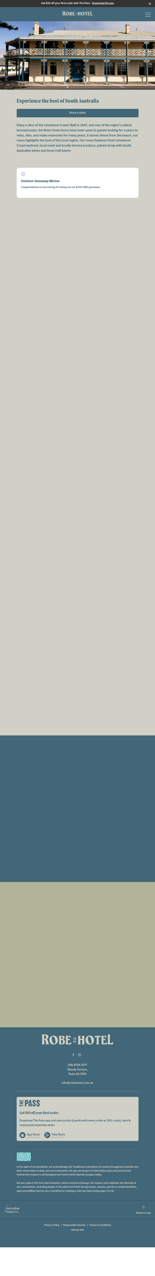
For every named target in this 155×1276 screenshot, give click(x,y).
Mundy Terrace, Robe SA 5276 (77, 1072)
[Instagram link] (79, 1054)
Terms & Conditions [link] (100, 1225)
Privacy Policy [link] (52, 1225)
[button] (148, 15)
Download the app (103, 3)
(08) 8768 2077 (77, 1065)
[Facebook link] (73, 1054)
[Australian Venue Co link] (11, 1209)
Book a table (77, 113)
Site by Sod (77, 1230)
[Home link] (78, 13)
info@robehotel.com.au (77, 1083)
